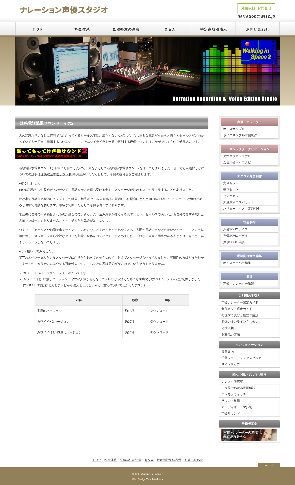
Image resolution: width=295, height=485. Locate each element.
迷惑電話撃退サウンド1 (57, 174)
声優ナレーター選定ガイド (239, 302)
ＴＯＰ (38, 29)
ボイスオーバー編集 (237, 263)
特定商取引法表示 (169, 460)
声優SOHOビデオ (235, 235)
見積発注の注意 (125, 29)
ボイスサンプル (234, 129)
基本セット (231, 189)
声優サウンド (230, 413)
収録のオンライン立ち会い (239, 321)
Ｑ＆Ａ (170, 29)
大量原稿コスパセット (238, 202)
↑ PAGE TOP (268, 465)
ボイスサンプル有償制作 (240, 135)
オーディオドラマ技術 (236, 407)
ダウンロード (159, 311)
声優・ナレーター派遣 (238, 283)
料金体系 (82, 29)
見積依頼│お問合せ (256, 8)
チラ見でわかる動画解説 (238, 388)
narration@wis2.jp (256, 16)
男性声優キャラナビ (237, 156)
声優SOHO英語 (234, 242)
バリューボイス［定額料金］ (243, 208)
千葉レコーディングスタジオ (241, 358)
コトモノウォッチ (233, 394)
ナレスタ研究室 (232, 381)
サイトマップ (230, 364)
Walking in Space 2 (152, 473)
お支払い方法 (230, 334)
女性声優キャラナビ (237, 162)
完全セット (231, 183)
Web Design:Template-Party (147, 479)
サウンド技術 (230, 400)
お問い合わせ (257, 29)
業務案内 (227, 351)
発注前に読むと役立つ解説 (239, 315)
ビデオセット (232, 196)
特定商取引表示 (213, 29)
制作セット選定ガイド (236, 309)
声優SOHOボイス (235, 229)
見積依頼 (227, 328)
